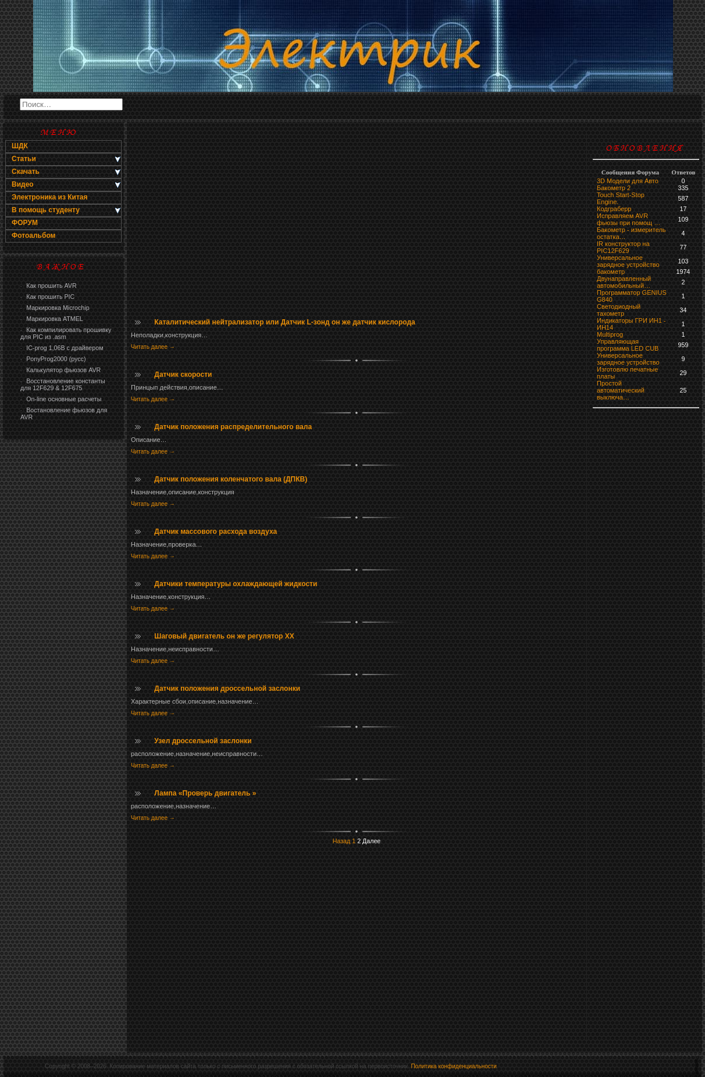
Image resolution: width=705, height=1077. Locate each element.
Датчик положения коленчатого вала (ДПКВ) (230, 479)
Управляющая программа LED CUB (627, 345)
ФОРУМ (25, 223)
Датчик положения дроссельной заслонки (227, 688)
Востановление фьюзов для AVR (63, 413)
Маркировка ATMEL (51, 318)
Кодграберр (614, 208)
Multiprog (610, 334)
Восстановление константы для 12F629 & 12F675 (62, 384)
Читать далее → (153, 347)
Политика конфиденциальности (454, 1066)
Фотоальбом (33, 235)
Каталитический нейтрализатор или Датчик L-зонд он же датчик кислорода (284, 322)
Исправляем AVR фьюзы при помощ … (628, 219)
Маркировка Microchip (55, 307)
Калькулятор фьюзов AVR (60, 369)
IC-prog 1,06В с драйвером (61, 347)
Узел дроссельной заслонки (202, 741)
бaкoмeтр (611, 271)
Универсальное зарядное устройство (628, 261)
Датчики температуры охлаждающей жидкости (235, 584)
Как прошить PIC (47, 296)
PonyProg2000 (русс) (53, 358)
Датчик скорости (183, 374)
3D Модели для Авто (627, 180)
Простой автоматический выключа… (621, 390)
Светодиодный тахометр (618, 310)
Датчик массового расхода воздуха (215, 531)
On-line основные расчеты (60, 398)
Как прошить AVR (48, 285)
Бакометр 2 (614, 187)
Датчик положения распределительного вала (233, 427)
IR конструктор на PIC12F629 (623, 247)
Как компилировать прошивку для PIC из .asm (65, 333)
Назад (342, 840)
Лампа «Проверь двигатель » (205, 793)
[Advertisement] (63, 631)
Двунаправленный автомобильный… (624, 282)
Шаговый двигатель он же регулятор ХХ (224, 636)
